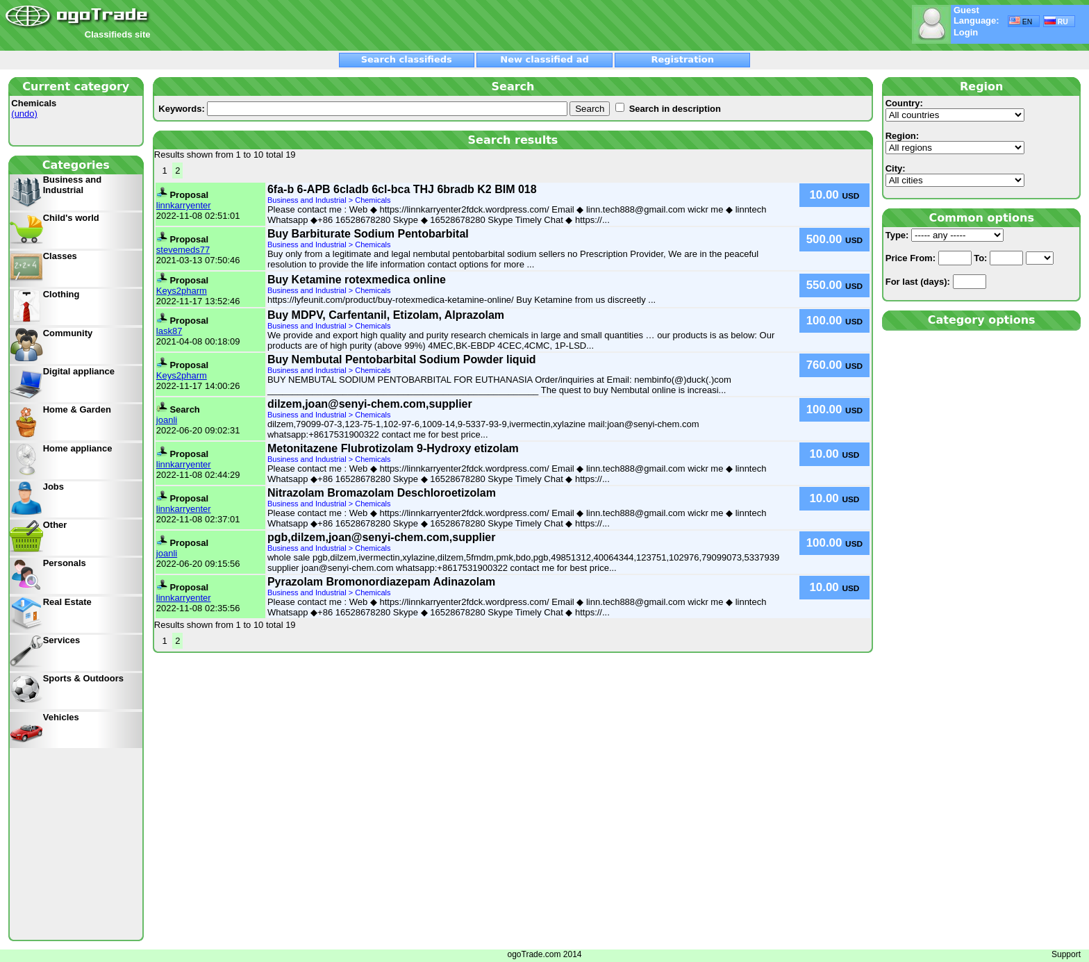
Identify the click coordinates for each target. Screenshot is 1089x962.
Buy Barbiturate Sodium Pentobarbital (368, 234)
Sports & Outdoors (83, 678)
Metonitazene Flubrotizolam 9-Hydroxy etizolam (393, 448)
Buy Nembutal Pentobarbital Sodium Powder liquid (401, 359)
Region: (955, 142)
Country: (955, 110)
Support (1066, 954)
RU (1056, 21)
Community (68, 333)
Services (62, 640)
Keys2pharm (181, 290)
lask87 (169, 331)
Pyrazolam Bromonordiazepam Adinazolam (381, 582)
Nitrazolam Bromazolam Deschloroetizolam (381, 493)
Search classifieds (406, 59)
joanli (166, 420)
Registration (682, 59)
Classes (60, 256)
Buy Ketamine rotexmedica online (356, 279)
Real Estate (67, 602)
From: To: (970, 258)
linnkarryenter (183, 205)
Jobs (53, 486)
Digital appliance (79, 371)
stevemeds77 (183, 249)
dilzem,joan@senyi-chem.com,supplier (369, 404)
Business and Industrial (72, 184)
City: (955, 175)
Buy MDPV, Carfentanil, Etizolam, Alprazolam (385, 315)
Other (55, 525)
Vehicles (61, 717)
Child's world (71, 218)
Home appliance (78, 448)
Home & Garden (77, 409)
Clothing (61, 294)
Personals (64, 563)
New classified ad (544, 59)
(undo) (24, 113)
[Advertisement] (317, 26)
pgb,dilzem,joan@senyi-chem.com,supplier (381, 537)
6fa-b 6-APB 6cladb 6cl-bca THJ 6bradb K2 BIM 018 (402, 189)
